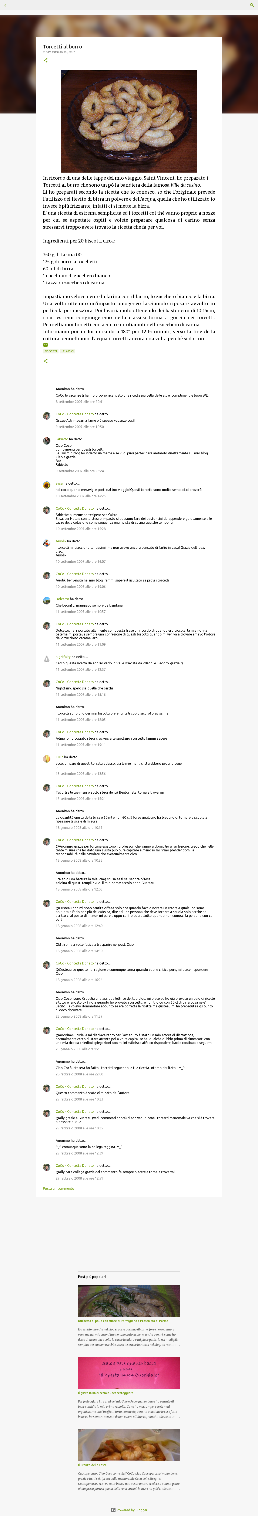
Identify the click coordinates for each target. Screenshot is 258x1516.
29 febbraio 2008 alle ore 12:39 (79, 1153)
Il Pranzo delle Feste (92, 1465)
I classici (68, 351)
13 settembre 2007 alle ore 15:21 (81, 799)
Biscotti (51, 351)
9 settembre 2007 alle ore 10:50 (80, 427)
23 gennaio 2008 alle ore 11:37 (79, 1016)
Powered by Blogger (129, 1510)
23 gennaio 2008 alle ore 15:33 (79, 1049)
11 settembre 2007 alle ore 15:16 (81, 694)
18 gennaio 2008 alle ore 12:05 (79, 889)
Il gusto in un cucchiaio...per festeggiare (105, 1393)
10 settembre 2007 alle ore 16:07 (81, 561)
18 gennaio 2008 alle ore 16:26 (79, 980)
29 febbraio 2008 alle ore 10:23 (79, 1099)
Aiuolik (61, 541)
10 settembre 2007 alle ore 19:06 (81, 587)
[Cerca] (17, 5)
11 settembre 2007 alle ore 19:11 (81, 745)
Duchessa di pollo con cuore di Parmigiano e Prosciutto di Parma (123, 1321)
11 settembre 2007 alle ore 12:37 (81, 669)
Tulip (59, 757)
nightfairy (63, 657)
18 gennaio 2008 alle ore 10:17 (79, 828)
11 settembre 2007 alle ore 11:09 (81, 644)
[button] (45, 61)
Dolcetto (62, 599)
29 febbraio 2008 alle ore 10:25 (79, 1128)
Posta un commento (58, 1188)
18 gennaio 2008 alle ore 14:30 (79, 951)
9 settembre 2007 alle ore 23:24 (80, 471)
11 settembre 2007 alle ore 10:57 (81, 612)
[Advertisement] (129, 1238)
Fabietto (62, 439)
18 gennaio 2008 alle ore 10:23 (79, 860)
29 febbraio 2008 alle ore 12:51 (79, 1178)
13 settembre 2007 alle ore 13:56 (81, 774)
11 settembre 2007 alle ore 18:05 (81, 720)
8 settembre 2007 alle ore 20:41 (80, 402)
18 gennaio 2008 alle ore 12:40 (79, 926)
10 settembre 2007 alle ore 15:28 (81, 529)
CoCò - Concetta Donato (75, 414)
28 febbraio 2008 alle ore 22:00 (79, 1074)
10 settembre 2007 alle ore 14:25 (81, 496)
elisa (59, 483)
